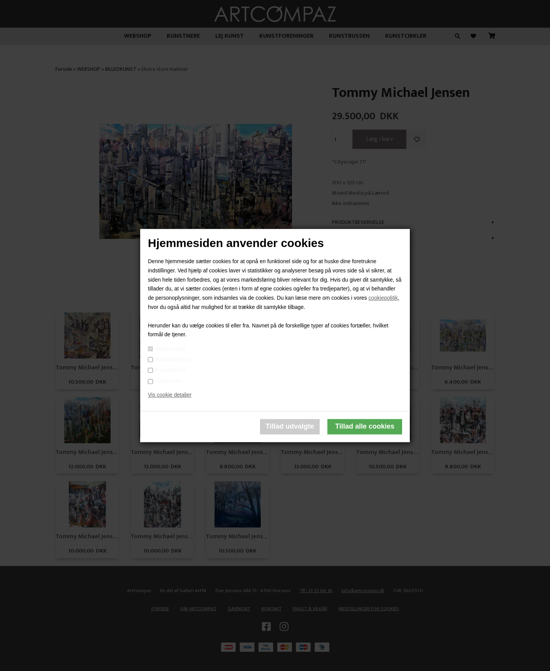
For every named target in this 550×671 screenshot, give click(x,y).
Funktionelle (170, 370)
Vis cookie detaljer (169, 395)
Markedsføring (173, 359)
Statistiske (168, 381)
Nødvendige (170, 349)
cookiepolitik (383, 298)
